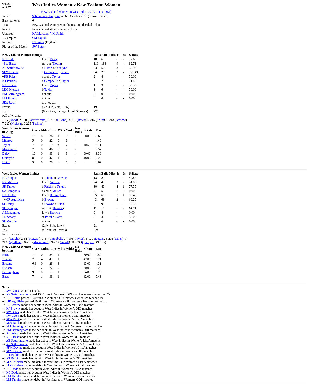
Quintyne (61, 67)
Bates (81, 120)
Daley (53, 59)
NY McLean (10, 182)
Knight (14, 238)
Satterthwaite (37, 120)
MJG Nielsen (10, 89)
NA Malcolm (40, 33)
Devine (61, 120)
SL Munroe (9, 221)
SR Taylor (8, 186)
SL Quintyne (10, 208)
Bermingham (58, 195)
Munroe (7, 140)
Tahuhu (49, 177)
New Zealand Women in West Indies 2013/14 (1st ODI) (76, 11)
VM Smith (57, 33)
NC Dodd (8, 59)
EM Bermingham (13, 94)
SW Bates (38, 46)
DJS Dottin (9, 195)
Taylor (56, 76)
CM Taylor (39, 37)
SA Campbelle (11, 190)
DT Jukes (38, 42)
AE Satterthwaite (13, 67)
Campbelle (51, 72)
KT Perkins (9, 81)
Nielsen (16, 123)
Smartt (65, 72)
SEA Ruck (8, 102)
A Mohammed (11, 212)
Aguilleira (15, 242)
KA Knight (9, 177)
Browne (121, 120)
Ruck (60, 204)
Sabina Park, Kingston (46, 16)
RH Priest (10, 76)
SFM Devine (10, 72)
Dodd (13, 120)
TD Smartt (9, 217)
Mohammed (9, 149)
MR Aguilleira (15, 199)
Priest (100, 120)
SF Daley (8, 204)
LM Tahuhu (9, 98)
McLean (34, 238)
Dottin (57, 63)
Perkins (37, 123)
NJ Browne (9, 85)
